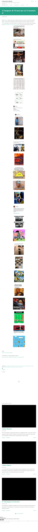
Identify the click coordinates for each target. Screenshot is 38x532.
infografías (3, 23)
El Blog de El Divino (7, 1)
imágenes (5, 20)
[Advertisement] (19, 397)
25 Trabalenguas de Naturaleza (11, 502)
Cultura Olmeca (6, 465)
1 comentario (8, 437)
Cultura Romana (7, 429)
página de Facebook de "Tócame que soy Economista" (12, 24)
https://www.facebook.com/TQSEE (7, 352)
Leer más (34, 437)
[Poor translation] (3, 520)
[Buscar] (32, 1)
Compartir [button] (3, 369)
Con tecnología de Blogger (19, 513)
